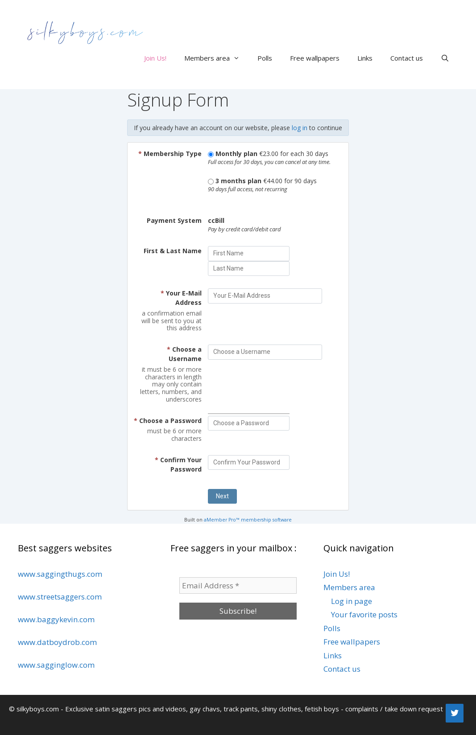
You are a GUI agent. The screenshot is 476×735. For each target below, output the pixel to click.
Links (365, 57)
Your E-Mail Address (181, 298)
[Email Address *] (237, 585)
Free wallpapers (314, 57)
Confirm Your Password (178, 464)
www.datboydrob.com (57, 642)
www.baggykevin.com (56, 619)
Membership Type (170, 153)
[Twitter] (455, 713)
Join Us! (155, 57)
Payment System (174, 220)
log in (299, 127)
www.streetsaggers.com (60, 596)
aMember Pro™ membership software (248, 520)
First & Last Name (173, 250)
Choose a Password (168, 420)
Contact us (406, 57)
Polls (264, 57)
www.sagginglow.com (56, 665)
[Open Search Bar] (445, 58)
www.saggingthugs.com (60, 574)
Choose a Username (184, 354)
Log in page (351, 601)
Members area (216, 58)
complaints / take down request (394, 708)
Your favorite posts (364, 614)
